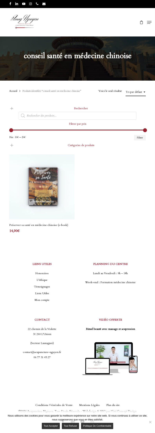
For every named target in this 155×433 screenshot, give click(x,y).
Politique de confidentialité (97, 426)
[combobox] (136, 92)
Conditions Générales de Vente (54, 405)
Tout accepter (51, 426)
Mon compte (42, 300)
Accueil (13, 91)
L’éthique (42, 280)
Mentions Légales (89, 405)
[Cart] (141, 22)
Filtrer (140, 137)
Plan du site (113, 405)
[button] (149, 22)
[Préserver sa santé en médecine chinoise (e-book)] (41, 186)
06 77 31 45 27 (42, 357)
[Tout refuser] (150, 422)
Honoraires (42, 273)
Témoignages (42, 286)
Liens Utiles (42, 293)
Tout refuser (70, 426)
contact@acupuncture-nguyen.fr (42, 352)
